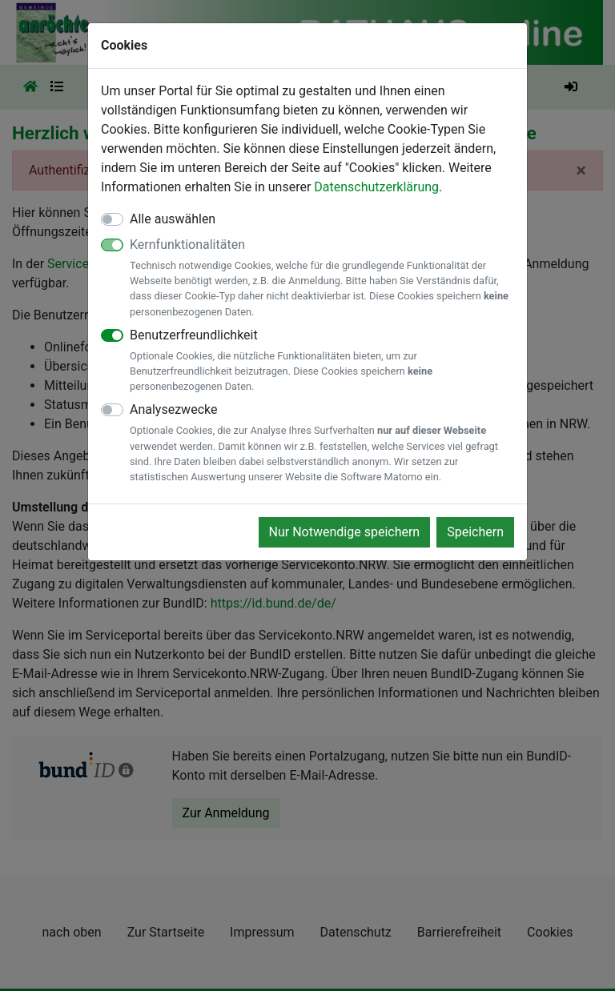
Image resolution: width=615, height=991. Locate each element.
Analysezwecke (322, 443)
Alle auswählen (172, 219)
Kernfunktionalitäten (322, 278)
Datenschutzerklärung (376, 187)
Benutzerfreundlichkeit (322, 361)
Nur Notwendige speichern (344, 532)
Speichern (475, 532)
